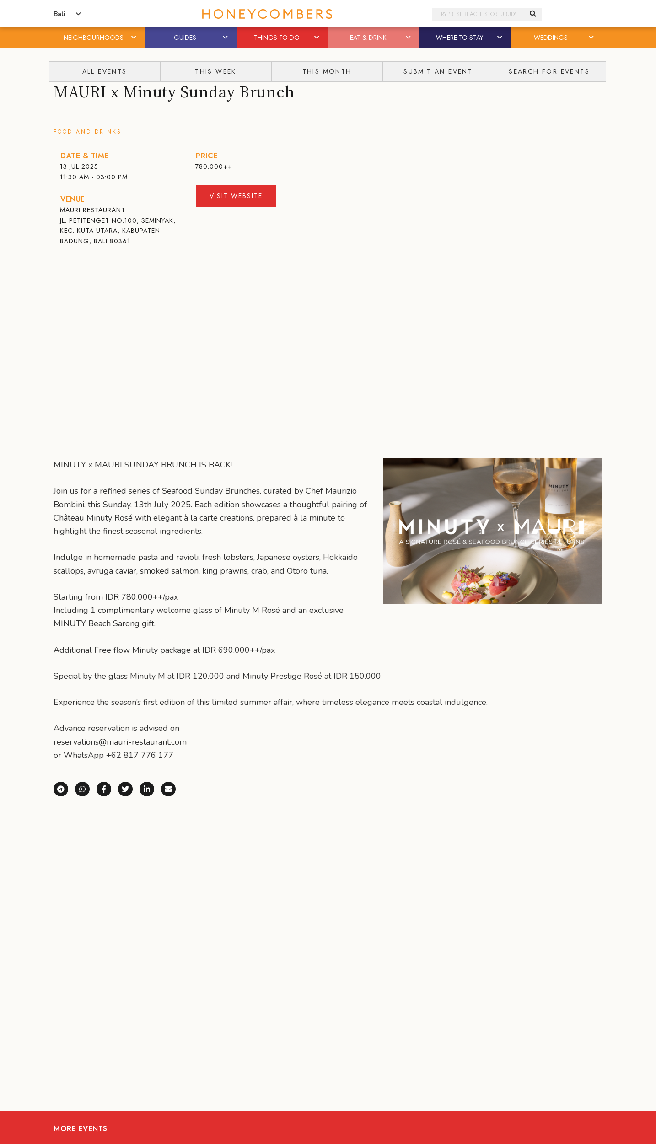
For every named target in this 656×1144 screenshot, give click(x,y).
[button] (134, 37)
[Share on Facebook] (107, 788)
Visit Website (236, 195)
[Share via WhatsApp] (86, 788)
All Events (104, 71)
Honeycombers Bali (328, 14)
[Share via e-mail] (172, 788)
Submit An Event (438, 71)
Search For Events (549, 71)
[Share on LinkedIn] (150, 788)
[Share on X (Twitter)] (129, 788)
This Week (216, 71)
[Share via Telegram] (64, 788)
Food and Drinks (88, 132)
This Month (327, 71)
